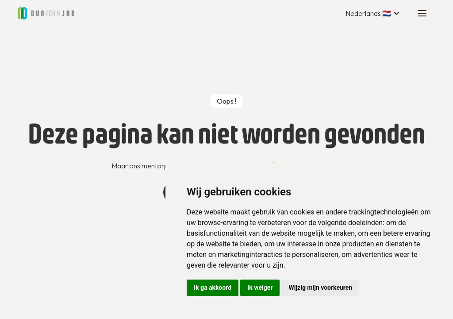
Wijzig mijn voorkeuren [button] (320, 287)
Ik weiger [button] (260, 287)
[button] (373, 13)
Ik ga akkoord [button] (212, 287)
